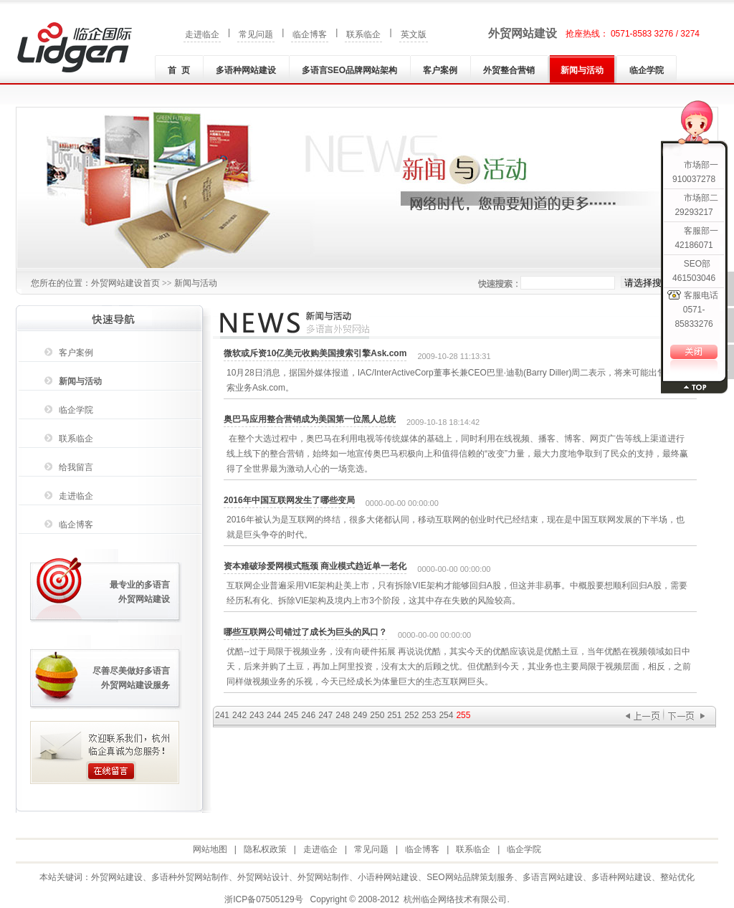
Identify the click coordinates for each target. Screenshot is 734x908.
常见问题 (256, 34)
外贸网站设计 (263, 877)
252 (411, 715)
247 (325, 715)
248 (342, 715)
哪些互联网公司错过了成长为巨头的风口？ (305, 632)
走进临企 (202, 34)
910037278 (693, 179)
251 (394, 715)
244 (274, 715)
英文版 (413, 34)
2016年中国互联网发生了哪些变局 (289, 500)
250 (377, 715)
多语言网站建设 (553, 877)
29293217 (693, 212)
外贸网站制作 (323, 877)
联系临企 (363, 34)
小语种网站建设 (388, 877)
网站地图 (210, 849)
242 (239, 715)
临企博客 (309, 34)
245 (291, 715)
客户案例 (440, 70)
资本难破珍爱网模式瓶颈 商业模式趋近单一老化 (315, 566)
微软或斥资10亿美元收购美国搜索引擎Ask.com (315, 353)
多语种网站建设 (246, 70)
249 (360, 715)
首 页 (179, 70)
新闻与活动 (582, 70)
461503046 (693, 278)
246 (308, 715)
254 (446, 715)
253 (428, 715)
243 (256, 715)
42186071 (693, 245)
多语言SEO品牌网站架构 (349, 70)
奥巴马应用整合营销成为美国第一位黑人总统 (310, 419)
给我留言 (76, 467)
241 (222, 715)
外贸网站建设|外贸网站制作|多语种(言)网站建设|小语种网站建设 (74, 47)
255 (463, 715)
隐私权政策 (265, 849)
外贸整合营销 (509, 70)
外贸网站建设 (522, 33)
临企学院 (646, 70)
